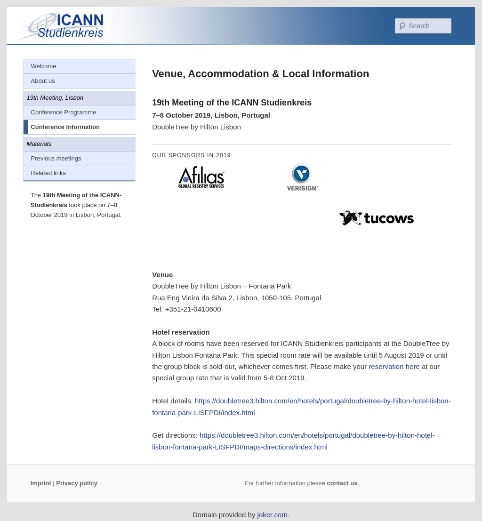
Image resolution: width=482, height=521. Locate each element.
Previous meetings (56, 158)
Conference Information (65, 126)
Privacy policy (76, 483)
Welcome (43, 66)
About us (43, 80)
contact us (342, 483)
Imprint (41, 483)
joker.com (272, 515)
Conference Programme (63, 112)
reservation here (394, 366)
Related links (48, 172)
